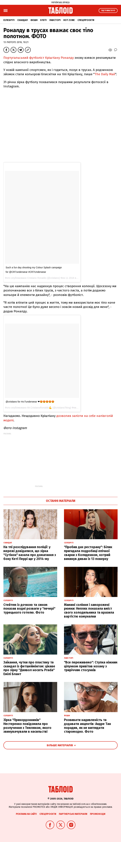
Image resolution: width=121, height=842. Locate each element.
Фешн (34, 20)
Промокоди (97, 814)
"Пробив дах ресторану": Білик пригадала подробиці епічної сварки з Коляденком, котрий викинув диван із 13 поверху (88, 553)
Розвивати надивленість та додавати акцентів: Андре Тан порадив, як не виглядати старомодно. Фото (87, 726)
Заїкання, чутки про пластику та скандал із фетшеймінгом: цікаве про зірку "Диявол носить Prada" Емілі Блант (29, 668)
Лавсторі (55, 20)
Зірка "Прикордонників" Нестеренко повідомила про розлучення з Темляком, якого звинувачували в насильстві (27, 726)
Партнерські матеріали (73, 814)
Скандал (22, 20)
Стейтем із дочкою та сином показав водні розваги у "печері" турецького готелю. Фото (29, 609)
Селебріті (9, 20)
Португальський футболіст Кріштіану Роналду (38, 58)
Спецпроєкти (85, 20)
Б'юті (43, 20)
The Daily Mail (105, 74)
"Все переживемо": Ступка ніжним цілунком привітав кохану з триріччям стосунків (90, 666)
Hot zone (69, 20)
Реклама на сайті (26, 814)
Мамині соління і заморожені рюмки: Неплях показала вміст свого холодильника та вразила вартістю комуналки (89, 610)
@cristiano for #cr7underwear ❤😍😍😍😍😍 (30, 401)
